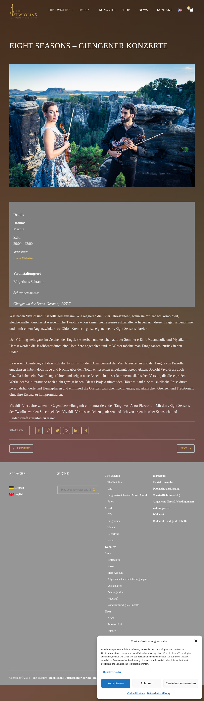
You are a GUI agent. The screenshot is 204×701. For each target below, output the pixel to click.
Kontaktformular (163, 482)
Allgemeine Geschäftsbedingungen (127, 579)
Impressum (159, 475)
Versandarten (115, 585)
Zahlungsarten (116, 592)
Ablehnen (146, 683)
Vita (110, 488)
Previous (23, 448)
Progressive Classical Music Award (127, 495)
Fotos (111, 501)
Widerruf (113, 598)
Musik (84, 10)
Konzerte (107, 10)
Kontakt (164, 10)
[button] (196, 641)
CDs (110, 514)
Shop (126, 10)
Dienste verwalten (112, 672)
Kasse (111, 566)
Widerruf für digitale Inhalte (123, 605)
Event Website (24, 258)
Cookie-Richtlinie (136, 693)
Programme (114, 521)
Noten (111, 540)
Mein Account (116, 572)
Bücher (112, 630)
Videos (111, 527)
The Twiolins (59, 10)
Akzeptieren (116, 683)
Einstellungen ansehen (181, 683)
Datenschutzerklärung (158, 693)
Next (183, 448)
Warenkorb (114, 559)
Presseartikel (115, 624)
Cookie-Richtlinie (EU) (166, 495)
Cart (189, 8)
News (143, 10)
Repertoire (113, 534)
